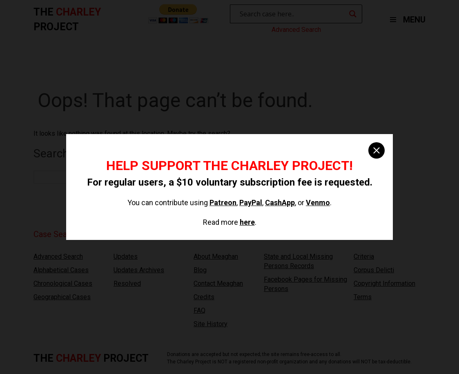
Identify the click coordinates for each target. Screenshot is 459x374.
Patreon (222, 202)
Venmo (318, 202)
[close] (376, 150)
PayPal (250, 202)
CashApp (280, 202)
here (247, 222)
